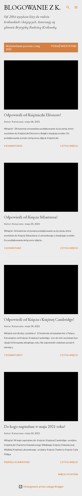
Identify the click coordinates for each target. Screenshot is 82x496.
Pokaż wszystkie (63, 46)
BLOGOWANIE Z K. (32, 7)
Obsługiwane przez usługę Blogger (41, 486)
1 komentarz (12, 248)
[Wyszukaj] (68, 6)
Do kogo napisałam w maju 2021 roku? (34, 426)
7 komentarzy (13, 355)
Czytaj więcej (69, 145)
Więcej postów (68, 474)
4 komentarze (13, 145)
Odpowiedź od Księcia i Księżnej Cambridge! (39, 319)
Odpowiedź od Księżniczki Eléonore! (32, 114)
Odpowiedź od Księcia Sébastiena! (31, 217)
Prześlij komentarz (17, 462)
